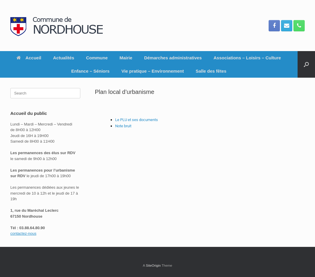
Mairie (126, 57)
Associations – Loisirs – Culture (247, 57)
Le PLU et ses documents (137, 120)
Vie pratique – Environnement (152, 71)
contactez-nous (23, 233)
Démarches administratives (173, 57)
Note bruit (123, 126)
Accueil (29, 57)
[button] (306, 64)
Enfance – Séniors (90, 71)
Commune (96, 57)
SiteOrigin (153, 265)
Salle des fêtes (211, 71)
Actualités (63, 57)
